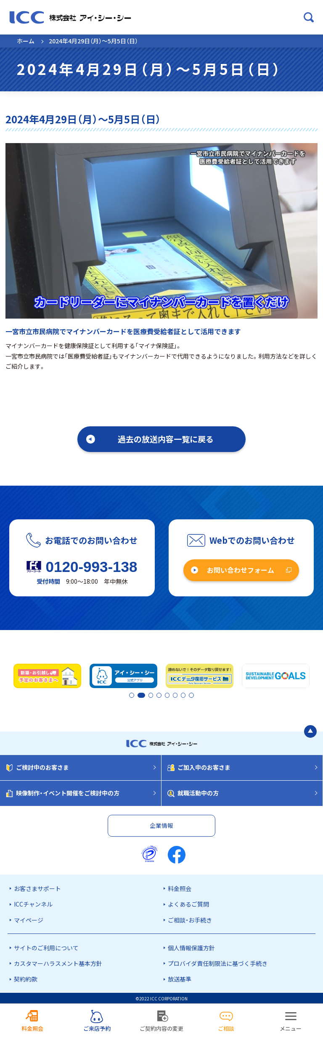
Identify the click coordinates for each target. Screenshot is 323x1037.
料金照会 (179, 887)
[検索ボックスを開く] (309, 17)
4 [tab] (162, 695)
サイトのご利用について (46, 947)
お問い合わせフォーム (240, 570)
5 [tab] (169, 695)
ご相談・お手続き (190, 919)
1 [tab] (132, 695)
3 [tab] (155, 695)
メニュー (291, 1028)
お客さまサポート (37, 887)
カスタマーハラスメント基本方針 (58, 962)
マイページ (28, 919)
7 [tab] (184, 695)
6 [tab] (176, 695)
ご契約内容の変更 (161, 1028)
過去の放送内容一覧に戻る (166, 438)
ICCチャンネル (33, 903)
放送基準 (179, 978)
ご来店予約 (97, 1028)
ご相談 (226, 1028)
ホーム (25, 41)
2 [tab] (139, 695)
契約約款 (25, 978)
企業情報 (161, 824)
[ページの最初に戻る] (310, 730)
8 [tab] (191, 695)
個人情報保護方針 (191, 947)
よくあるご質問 (188, 903)
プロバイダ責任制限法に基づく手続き (217, 962)
